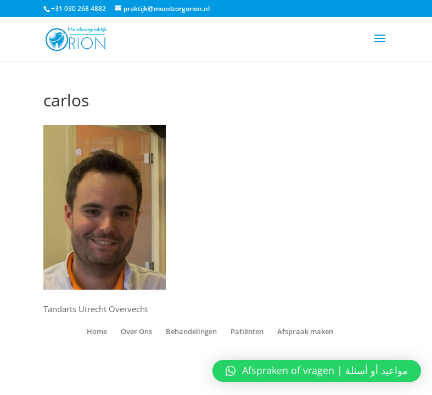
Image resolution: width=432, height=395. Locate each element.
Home (97, 331)
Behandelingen (191, 331)
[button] (316, 371)
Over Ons (136, 331)
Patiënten (247, 331)
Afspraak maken (305, 331)
